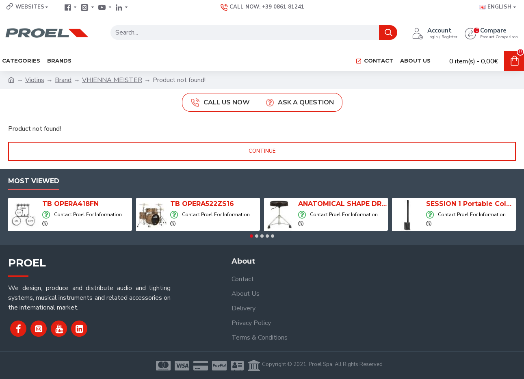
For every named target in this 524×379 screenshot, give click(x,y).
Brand (63, 80)
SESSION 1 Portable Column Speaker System (471, 204)
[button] (251, 236)
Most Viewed (33, 181)
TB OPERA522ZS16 (202, 204)
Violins (34, 80)
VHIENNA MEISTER (112, 80)
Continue (262, 151)
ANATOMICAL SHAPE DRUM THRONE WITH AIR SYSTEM (343, 204)
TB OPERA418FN (70, 204)
